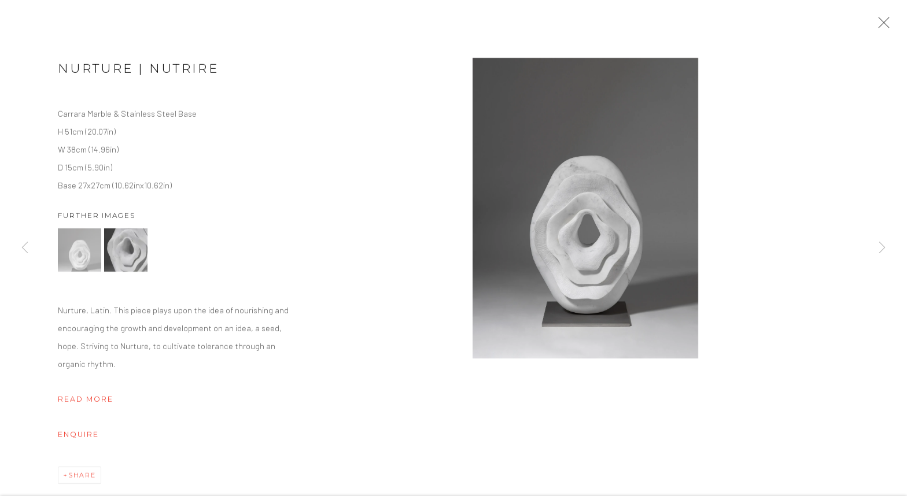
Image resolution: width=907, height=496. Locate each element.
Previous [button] (25, 248)
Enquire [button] (78, 436)
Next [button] (882, 248)
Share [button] (82, 477)
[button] (79, 251)
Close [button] (881, 26)
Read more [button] (85, 401)
